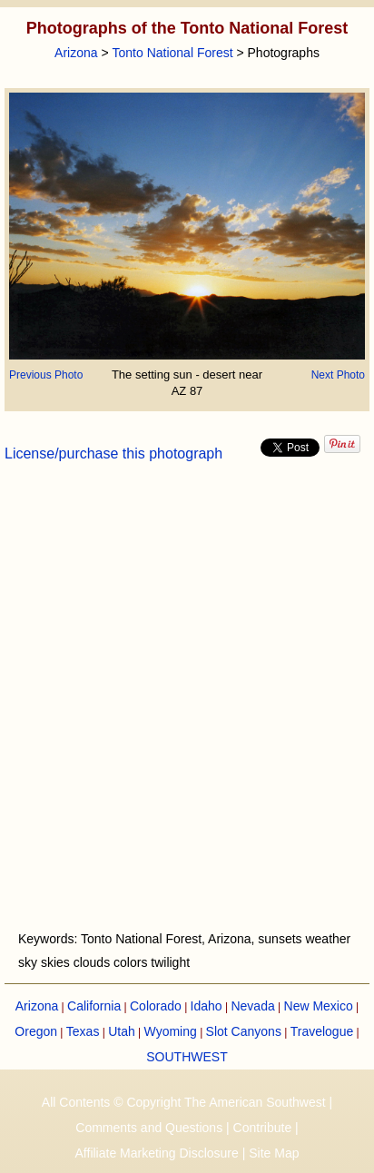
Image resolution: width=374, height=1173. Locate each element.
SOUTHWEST (186, 1057)
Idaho (206, 1006)
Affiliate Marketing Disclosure (157, 1153)
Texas (83, 1031)
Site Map (274, 1153)
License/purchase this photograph (113, 453)
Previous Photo (46, 375)
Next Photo (338, 375)
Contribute (262, 1127)
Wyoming (170, 1031)
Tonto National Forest (173, 52)
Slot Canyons (243, 1031)
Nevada (252, 1006)
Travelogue (322, 1031)
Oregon (36, 1031)
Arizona (75, 52)
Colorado (156, 1006)
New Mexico (318, 1006)
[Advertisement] (187, 707)
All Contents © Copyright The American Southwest (184, 1102)
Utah (121, 1031)
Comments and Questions (148, 1127)
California (94, 1006)
